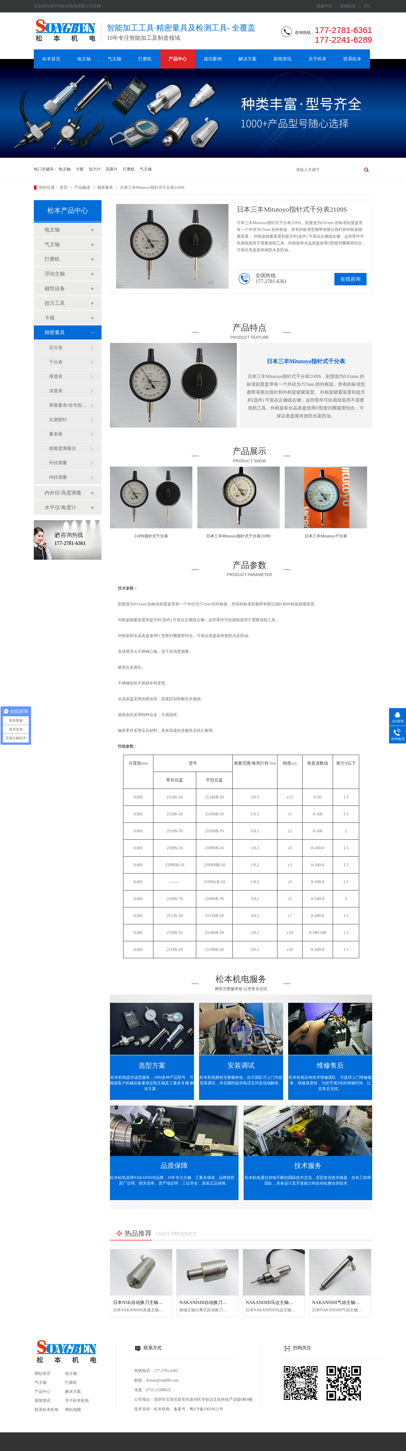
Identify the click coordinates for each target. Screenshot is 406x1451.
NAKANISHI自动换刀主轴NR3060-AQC (218, 1302)
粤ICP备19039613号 (206, 1409)
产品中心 (178, 58)
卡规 (79, 169)
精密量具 (105, 187)
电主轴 (84, 58)
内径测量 (58, 477)
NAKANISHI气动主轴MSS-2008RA (346, 1302)
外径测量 (58, 462)
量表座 (56, 434)
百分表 (56, 347)
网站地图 (73, 1410)
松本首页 (51, 58)
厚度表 (56, 376)
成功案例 (213, 58)
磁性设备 (55, 288)
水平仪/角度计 (60, 507)
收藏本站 (324, 6)
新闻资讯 (282, 58)
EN (366, 6)
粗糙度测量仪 (62, 448)
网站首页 (42, 1373)
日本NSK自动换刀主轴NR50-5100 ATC (151, 1302)
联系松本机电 (46, 1410)
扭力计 (95, 169)
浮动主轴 (55, 274)
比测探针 (58, 419)
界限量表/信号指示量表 (69, 405)
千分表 (56, 362)
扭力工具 (55, 303)
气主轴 (114, 58)
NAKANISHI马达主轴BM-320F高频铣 (283, 1302)
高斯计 (112, 169)
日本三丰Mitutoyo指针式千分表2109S (152, 187)
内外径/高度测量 (63, 493)
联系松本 (352, 58)
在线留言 (348, 6)
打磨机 (145, 58)
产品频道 (82, 187)
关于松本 (317, 58)
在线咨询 (350, 279)
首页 (64, 187)
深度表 (56, 390)
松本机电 (162, 1409)
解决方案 (248, 58)
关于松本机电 (77, 1401)
